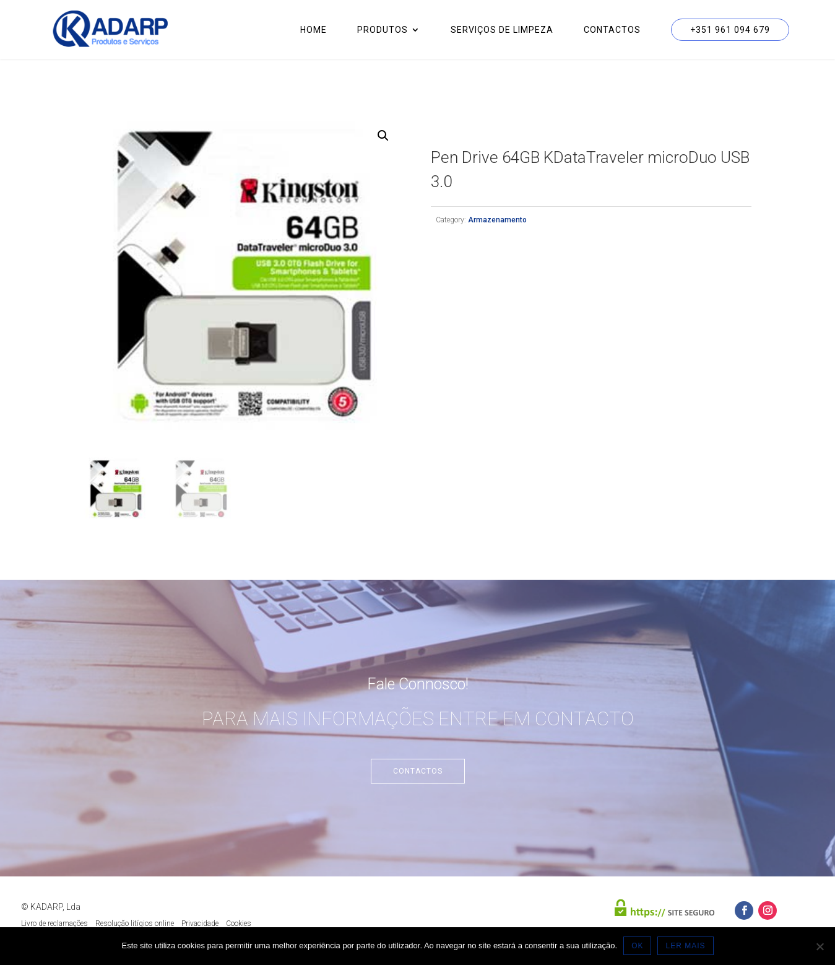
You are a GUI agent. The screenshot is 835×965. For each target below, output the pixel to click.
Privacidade (199, 923)
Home (313, 30)
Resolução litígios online (134, 923)
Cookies (238, 923)
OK (637, 945)
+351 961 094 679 (730, 30)
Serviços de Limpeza (502, 30)
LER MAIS (685, 945)
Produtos (382, 30)
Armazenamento (497, 220)
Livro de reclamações (54, 923)
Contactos (612, 30)
